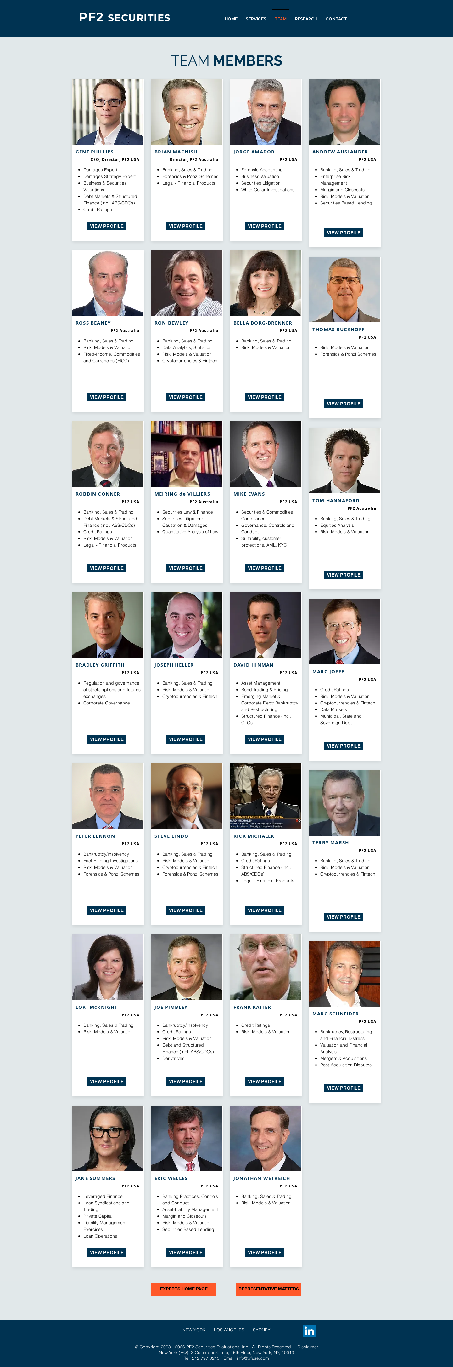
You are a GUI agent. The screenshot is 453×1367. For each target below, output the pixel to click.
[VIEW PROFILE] (106, 226)
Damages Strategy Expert (109, 176)
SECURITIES (139, 18)
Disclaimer (307, 1347)
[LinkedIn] (309, 1331)
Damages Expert (100, 170)
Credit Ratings (97, 209)
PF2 (93, 16)
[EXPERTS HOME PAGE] (183, 1289)
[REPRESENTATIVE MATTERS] (268, 1289)
